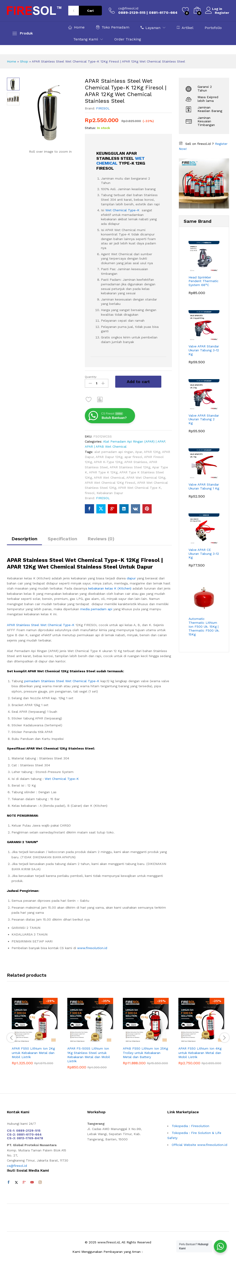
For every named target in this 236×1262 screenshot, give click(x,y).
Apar (138, 450)
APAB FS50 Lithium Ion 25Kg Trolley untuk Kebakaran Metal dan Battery (145, 1052)
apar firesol (133, 456)
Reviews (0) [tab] (101, 537)
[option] (34, 1034)
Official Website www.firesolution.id (199, 1143)
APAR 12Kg (152, 450)
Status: (90, 128)
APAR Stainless (135, 461)
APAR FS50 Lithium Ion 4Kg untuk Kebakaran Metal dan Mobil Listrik (199, 1052)
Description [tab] (24, 537)
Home (76, 27)
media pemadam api (96, 608)
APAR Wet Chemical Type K (139, 487)
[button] (100, 398)
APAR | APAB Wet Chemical (106, 445)
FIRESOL (103, 108)
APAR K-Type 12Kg (108, 461)
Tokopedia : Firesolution (190, 1125)
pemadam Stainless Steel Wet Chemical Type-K (61, 680)
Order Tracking (127, 39)
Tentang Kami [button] (85, 39)
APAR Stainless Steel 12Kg (130, 466)
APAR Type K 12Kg (103, 471)
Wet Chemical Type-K (122, 210)
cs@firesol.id (128, 8)
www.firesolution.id (92, 947)
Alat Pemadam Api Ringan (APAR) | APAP (134, 440)
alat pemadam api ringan (113, 450)
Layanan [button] (150, 28)
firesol (89, 492)
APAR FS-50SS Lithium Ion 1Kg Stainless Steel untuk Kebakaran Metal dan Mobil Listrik (88, 1054)
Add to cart (138, 381)
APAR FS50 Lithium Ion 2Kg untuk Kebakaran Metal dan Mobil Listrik (33, 1052)
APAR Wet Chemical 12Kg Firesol (110, 482)
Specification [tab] (62, 537)
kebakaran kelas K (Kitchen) (109, 587)
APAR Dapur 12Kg (109, 456)
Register (222, 12)
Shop (24, 61)
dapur (132, 577)
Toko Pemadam (112, 27)
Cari (90, 10)
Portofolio (213, 28)
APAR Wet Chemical (109, 476)
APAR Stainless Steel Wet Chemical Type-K (40, 624)
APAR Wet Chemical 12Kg (145, 476)
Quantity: (91, 376)
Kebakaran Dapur (110, 492)
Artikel (185, 28)
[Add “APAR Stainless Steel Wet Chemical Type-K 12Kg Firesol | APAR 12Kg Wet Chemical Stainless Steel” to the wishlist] (89, 398)
